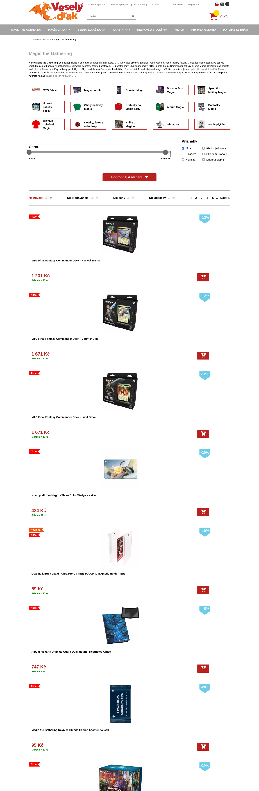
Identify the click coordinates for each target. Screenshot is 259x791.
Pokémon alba (133, 731)
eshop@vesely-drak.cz (191, 731)
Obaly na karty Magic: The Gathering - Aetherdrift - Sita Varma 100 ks (101, 420)
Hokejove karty (134, 736)
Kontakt (156, 4)
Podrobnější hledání (129, 177)
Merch (179, 29)
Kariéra (81, 755)
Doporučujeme (213, 159)
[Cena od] (54, 158)
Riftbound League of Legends (141, 783)
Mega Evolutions (135, 778)
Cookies (82, 740)
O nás (81, 731)
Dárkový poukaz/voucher (90, 736)
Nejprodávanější (78, 197)
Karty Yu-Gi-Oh (134, 745)
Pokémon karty (59, 29)
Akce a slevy (140, 4)
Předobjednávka (214, 148)
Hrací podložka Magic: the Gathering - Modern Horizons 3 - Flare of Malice (205, 499)
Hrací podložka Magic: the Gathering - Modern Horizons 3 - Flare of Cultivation (50, 577)
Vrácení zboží (85, 750)
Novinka (188, 159)
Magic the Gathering (26, 29)
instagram (185, 748)
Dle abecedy (157, 197)
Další (223, 197)
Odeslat (124, 660)
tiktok (182, 753)
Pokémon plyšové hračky (139, 755)
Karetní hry (121, 29)
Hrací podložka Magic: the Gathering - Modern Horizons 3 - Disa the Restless (102, 499)
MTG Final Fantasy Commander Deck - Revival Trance (48, 264)
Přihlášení (178, 4)
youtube (184, 742)
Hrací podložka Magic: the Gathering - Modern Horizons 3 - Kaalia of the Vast (205, 577)
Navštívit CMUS (195, 658)
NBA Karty (131, 750)
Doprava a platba (96, 4)
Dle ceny (119, 197)
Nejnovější (36, 197)
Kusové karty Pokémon (138, 769)
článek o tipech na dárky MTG (61, 75)
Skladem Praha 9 (214, 153)
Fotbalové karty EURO (138, 773)
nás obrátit (161, 72)
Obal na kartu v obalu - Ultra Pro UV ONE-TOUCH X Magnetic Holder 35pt (49, 342)
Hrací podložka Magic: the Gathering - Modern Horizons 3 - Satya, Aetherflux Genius (153, 499)
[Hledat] (133, 16)
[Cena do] (146, 158)
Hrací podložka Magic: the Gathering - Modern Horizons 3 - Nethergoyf (153, 577)
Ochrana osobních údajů (90, 764)
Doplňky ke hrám (235, 29)
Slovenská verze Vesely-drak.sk (196, 779)
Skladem (189, 153)
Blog (80, 759)
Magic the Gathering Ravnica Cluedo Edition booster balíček (153, 342)
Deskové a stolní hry (152, 29)
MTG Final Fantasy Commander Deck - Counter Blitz (101, 264)
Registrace (193, 4)
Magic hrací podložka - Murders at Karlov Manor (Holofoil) (203, 420)
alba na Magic (41, 69)
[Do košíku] (63, 277)
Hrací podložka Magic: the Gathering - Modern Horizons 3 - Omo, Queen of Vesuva (50, 499)
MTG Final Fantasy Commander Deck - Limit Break (151, 264)
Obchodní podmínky (88, 726)
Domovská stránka (41, 39)
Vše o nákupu (85, 745)
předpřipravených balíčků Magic (207, 69)
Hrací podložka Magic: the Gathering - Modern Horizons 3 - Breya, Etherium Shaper (102, 577)
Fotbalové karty (134, 764)
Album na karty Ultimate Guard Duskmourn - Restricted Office (98, 342)
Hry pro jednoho (203, 29)
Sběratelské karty (92, 29)
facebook (184, 737)
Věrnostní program (119, 4)
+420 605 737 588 (42, 662)
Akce (187, 148)
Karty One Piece (135, 759)
